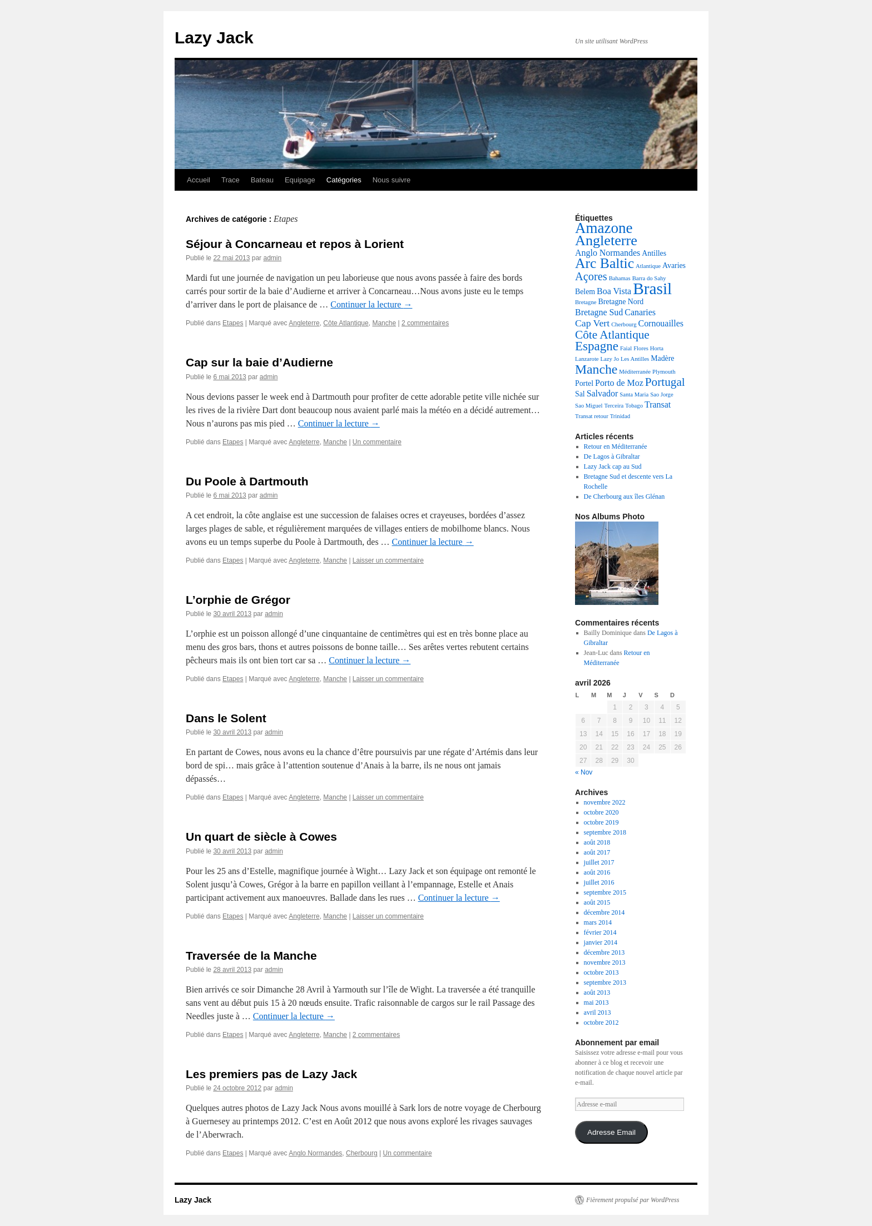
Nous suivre (392, 180)
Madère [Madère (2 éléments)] (662, 358)
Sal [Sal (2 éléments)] (580, 394)
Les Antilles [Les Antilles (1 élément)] (635, 359)
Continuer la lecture (371, 304)
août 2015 (597, 902)
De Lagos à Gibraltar (612, 456)
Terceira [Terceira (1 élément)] (613, 406)
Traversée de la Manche (251, 955)
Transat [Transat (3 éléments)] (658, 404)
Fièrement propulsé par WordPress (632, 1200)
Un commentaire (377, 442)
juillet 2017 (599, 862)
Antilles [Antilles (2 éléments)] (654, 253)
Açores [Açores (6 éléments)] (591, 276)
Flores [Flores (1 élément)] (640, 348)
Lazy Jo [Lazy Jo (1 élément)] (610, 359)
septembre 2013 (605, 982)
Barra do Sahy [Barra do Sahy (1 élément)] (649, 278)
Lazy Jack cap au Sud (613, 466)
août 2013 (597, 992)
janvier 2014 (600, 942)
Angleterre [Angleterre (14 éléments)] (606, 240)
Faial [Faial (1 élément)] (626, 348)
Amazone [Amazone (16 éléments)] (604, 228)
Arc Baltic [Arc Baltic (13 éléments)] (604, 263)
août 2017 (597, 852)
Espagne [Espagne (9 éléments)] (596, 346)
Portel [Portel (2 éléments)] (584, 383)
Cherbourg (362, 1153)
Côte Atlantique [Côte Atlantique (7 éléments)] (612, 334)
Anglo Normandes (315, 1153)
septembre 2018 (605, 832)
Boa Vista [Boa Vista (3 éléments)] (614, 291)
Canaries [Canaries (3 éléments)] (640, 312)
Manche (384, 323)
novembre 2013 (605, 962)
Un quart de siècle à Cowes (261, 836)
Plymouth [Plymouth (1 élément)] (663, 372)
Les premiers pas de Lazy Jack (271, 1074)
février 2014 (600, 932)
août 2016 (597, 872)
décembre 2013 (604, 952)
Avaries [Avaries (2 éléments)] (674, 265)
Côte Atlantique (345, 323)
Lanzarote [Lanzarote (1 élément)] (587, 359)
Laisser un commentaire (388, 560)
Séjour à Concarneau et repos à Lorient (295, 243)
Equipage (300, 180)
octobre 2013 (601, 972)
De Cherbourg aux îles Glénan (624, 496)
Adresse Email (611, 1132)
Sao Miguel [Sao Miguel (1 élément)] (588, 406)
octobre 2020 (601, 812)
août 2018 (597, 842)
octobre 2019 (601, 822)
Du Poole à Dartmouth (247, 481)
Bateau (262, 180)
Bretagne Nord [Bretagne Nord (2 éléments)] (620, 301)
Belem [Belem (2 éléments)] (585, 291)
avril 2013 (597, 1012)
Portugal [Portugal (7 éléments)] (665, 382)
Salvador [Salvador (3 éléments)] (602, 393)
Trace (230, 180)
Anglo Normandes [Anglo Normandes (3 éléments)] (607, 252)
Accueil (198, 180)
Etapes (232, 323)
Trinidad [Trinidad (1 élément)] (620, 416)
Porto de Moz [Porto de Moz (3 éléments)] (619, 383)
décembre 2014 (604, 912)
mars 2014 (598, 922)
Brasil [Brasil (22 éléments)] (652, 288)
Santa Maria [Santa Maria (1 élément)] (634, 394)
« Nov (583, 772)
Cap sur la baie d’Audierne (259, 362)
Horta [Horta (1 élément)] (656, 348)
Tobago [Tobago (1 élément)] (634, 406)
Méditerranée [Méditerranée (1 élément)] (635, 372)
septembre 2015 (605, 892)
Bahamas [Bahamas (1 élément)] (620, 278)
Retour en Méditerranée (615, 446)
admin (272, 258)
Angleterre (304, 323)
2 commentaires (425, 323)
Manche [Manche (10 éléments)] (596, 369)
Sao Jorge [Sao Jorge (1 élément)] (661, 394)
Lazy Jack (214, 37)
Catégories (343, 180)
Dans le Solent (226, 718)
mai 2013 (596, 1002)
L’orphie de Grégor (238, 599)
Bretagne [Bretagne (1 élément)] (585, 302)
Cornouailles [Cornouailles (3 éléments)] (660, 323)
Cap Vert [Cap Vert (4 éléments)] (592, 323)
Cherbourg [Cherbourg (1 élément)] (623, 324)
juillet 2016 (599, 882)
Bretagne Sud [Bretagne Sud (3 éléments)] (599, 312)
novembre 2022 (605, 802)
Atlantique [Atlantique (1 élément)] (648, 266)
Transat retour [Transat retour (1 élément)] (591, 416)
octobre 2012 (601, 1022)
